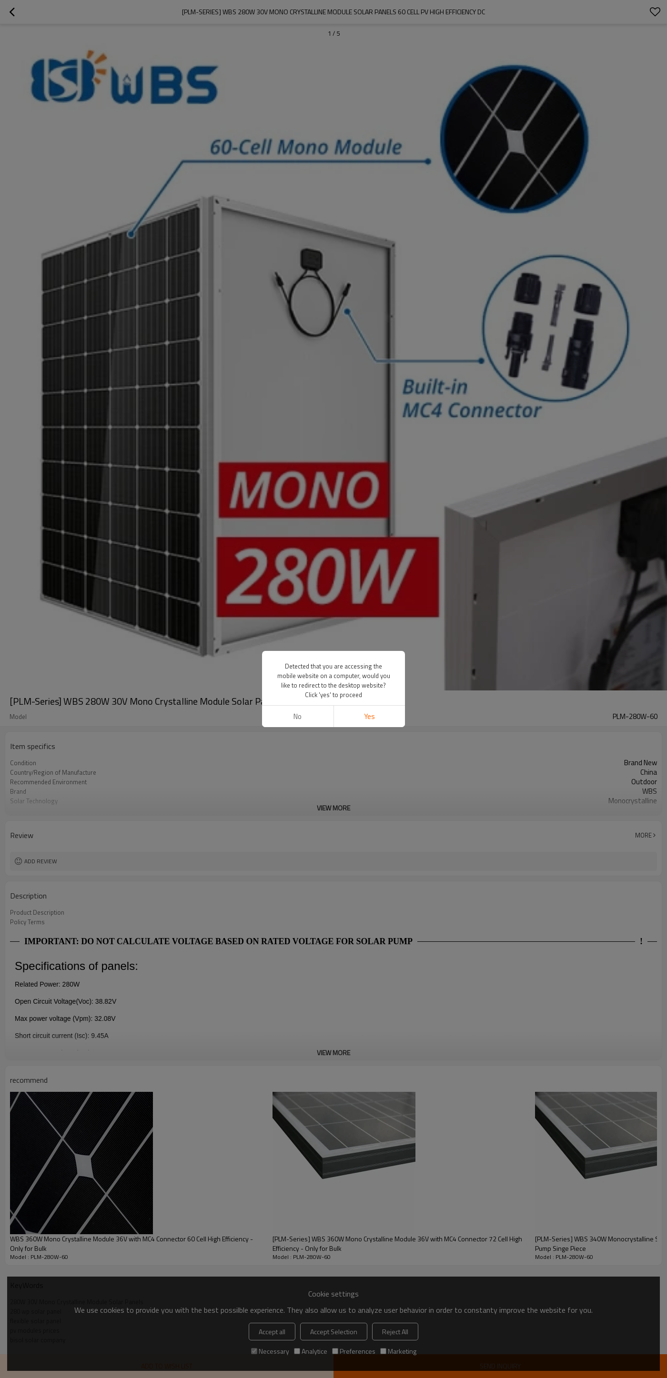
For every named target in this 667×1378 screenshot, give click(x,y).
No (297, 716)
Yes (369, 716)
